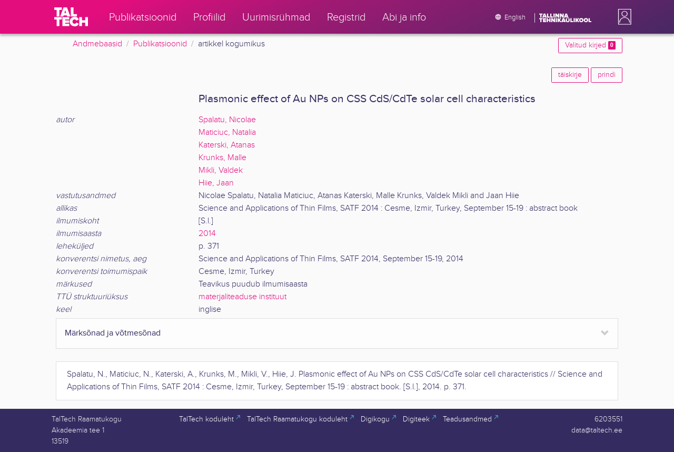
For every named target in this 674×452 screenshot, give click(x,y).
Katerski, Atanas (227, 145)
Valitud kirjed (590, 45)
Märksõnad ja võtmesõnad (113, 333)
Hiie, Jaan (216, 183)
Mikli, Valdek (221, 170)
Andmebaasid (97, 44)
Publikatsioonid (160, 44)
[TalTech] (71, 17)
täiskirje (570, 75)
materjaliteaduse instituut (242, 297)
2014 (207, 234)
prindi (607, 75)
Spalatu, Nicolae (227, 120)
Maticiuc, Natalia (227, 132)
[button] (622, 17)
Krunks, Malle (222, 158)
